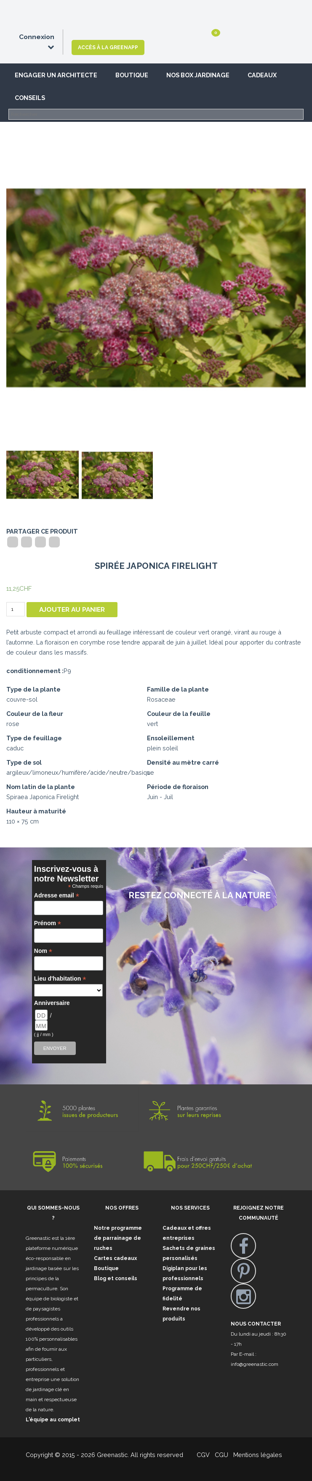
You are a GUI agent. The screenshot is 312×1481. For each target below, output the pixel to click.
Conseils (30, 97)
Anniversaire (50, 1003)
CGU (221, 1454)
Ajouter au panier (72, 609)
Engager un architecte (56, 75)
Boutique (131, 75)
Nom (43, 951)
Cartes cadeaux (115, 1258)
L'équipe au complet (53, 1420)
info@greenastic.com (254, 1364)
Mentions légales (257, 1454)
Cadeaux (262, 75)
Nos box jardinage (197, 75)
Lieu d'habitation (60, 979)
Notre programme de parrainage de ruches (118, 1238)
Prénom (47, 923)
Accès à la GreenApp (108, 47)
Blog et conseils (115, 1278)
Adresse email (56, 896)
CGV (198, 1454)
